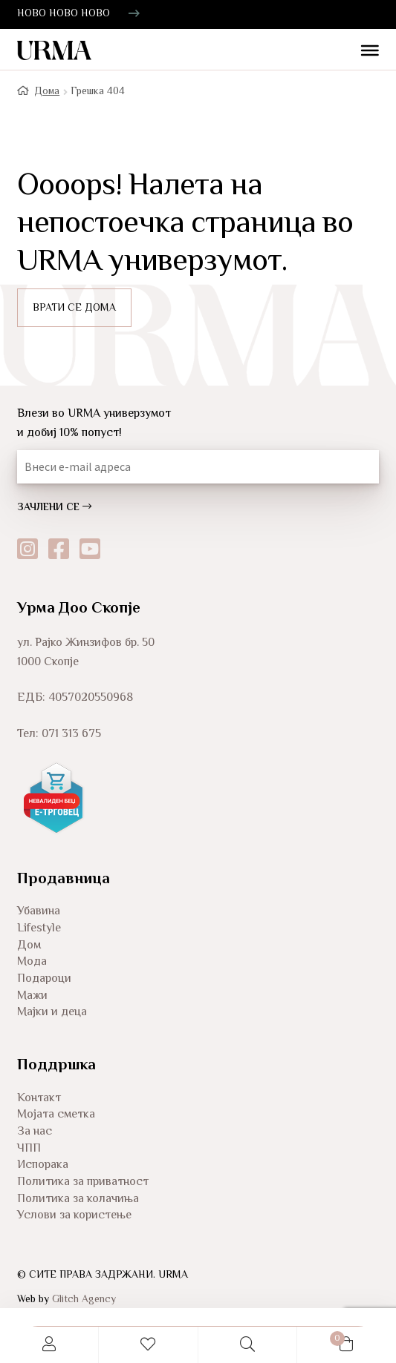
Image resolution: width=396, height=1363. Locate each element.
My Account (49, 1345)
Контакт (39, 1098)
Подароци (44, 979)
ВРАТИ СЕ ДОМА (74, 308)
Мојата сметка (56, 1115)
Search (247, 1345)
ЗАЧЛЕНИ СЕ (54, 508)
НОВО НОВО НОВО (63, 14)
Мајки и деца (52, 1012)
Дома (46, 92)
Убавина (38, 911)
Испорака (42, 1165)
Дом (29, 946)
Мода (32, 962)
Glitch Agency (84, 1300)
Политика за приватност (83, 1182)
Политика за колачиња (78, 1199)
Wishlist (148, 1345)
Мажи (32, 996)
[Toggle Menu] (364, 52)
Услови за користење (74, 1216)
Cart (321, 1336)
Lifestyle (39, 929)
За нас (34, 1132)
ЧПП (29, 1149)
